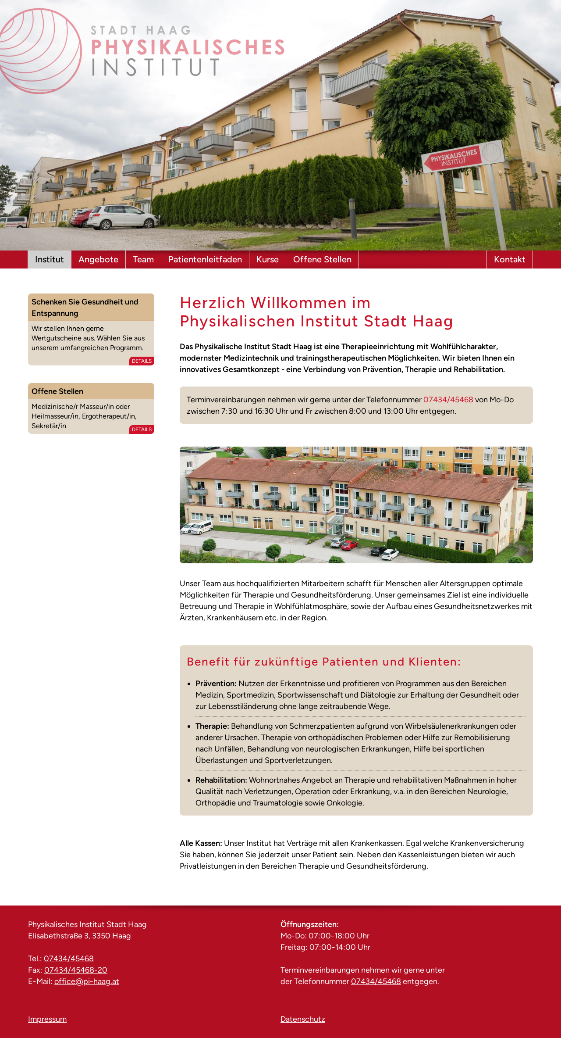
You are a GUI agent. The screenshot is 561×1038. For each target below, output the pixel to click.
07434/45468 (448, 399)
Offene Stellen (322, 259)
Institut (49, 259)
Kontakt (509, 259)
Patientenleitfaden (205, 259)
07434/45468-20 (75, 970)
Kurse (267, 259)
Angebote (98, 259)
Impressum (47, 1019)
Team (143, 259)
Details (142, 361)
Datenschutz (302, 1019)
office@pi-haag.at (86, 981)
